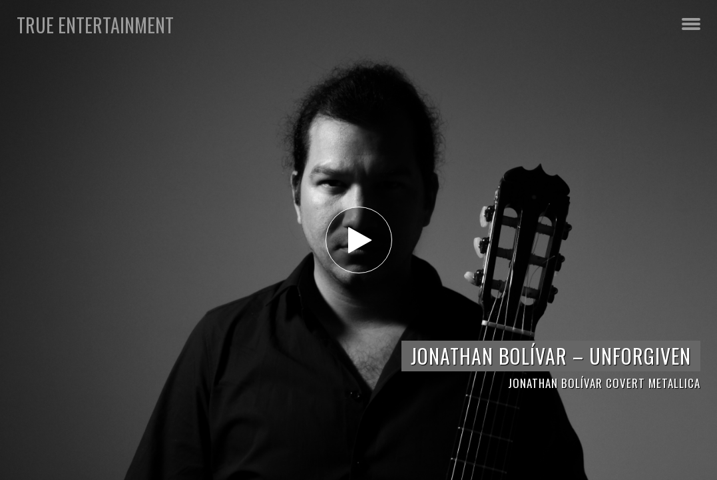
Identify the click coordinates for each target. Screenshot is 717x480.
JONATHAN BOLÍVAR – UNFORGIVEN (551, 356)
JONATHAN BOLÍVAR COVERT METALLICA (604, 383)
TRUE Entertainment (95, 25)
